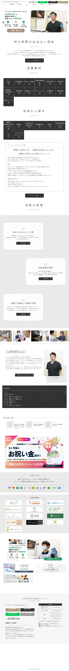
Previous (2, 21)
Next (66, 21)
